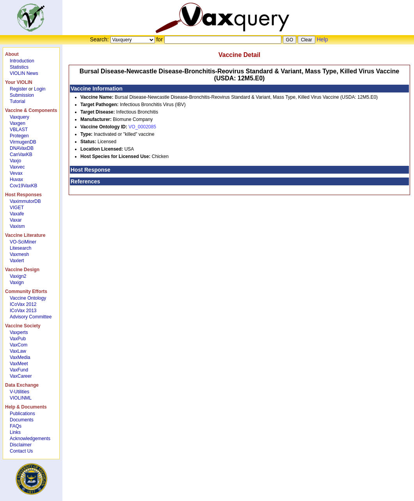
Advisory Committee (31, 317)
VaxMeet (19, 363)
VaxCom (18, 345)
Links (15, 432)
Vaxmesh (19, 254)
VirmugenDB (23, 142)
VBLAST (19, 129)
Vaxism (17, 226)
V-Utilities (19, 391)
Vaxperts (19, 332)
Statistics (19, 67)
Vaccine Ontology (28, 298)
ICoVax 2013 (23, 310)
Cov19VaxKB (23, 185)
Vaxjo (15, 160)
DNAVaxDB (22, 148)
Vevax (16, 173)
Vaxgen (17, 123)
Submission (22, 95)
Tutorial (17, 101)
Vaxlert (17, 260)
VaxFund (19, 370)
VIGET (17, 207)
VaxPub (18, 338)
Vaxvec (17, 167)
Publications (22, 413)
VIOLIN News (24, 73)
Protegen (19, 136)
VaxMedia (20, 357)
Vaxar (15, 220)
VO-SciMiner (23, 242)
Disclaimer (21, 445)
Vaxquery (19, 117)
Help (322, 39)
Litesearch (20, 248)
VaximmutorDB (25, 201)
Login (39, 89)
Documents (22, 420)
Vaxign (17, 282)
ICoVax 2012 (23, 304)
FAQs (15, 426)
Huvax (16, 179)
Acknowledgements (30, 438)
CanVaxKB (21, 154)
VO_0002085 (142, 127)
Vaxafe (17, 214)
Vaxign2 (18, 276)
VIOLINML (21, 398)
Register (18, 89)
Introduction (22, 61)
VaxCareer (21, 376)
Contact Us (21, 451)
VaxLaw (18, 351)
